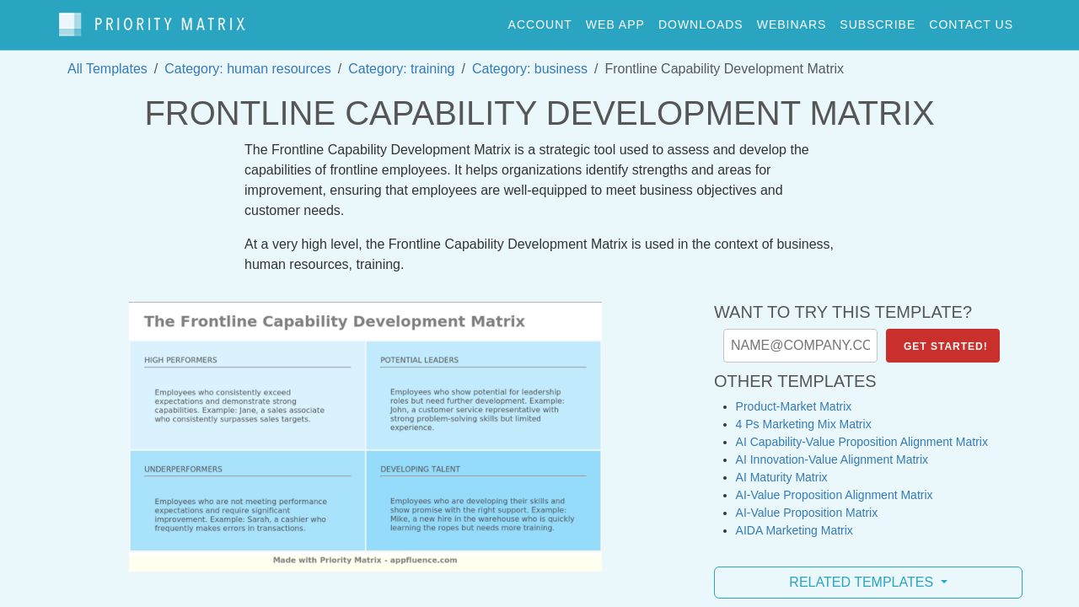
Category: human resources (247, 60)
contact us (971, 20)
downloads (700, 20)
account (540, 20)
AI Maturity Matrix (782, 468)
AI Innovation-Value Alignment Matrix (832, 451)
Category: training (401, 60)
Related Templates (863, 574)
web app (615, 20)
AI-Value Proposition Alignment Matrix (834, 486)
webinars (792, 20)
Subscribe (877, 20)
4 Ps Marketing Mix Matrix (804, 415)
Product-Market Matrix (794, 398)
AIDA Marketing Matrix (794, 522)
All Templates (107, 60)
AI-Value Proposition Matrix (807, 504)
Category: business (530, 60)
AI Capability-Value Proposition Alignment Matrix (862, 433)
